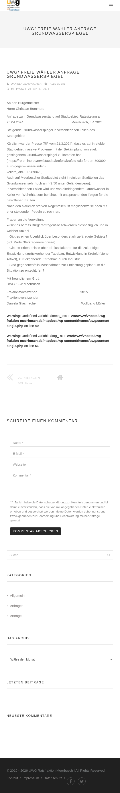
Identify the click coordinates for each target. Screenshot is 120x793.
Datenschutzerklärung (50, 502)
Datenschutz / (55, 778)
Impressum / (33, 778)
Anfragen (17, 606)
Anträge (16, 616)
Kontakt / (15, 778)
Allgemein (57, 83)
